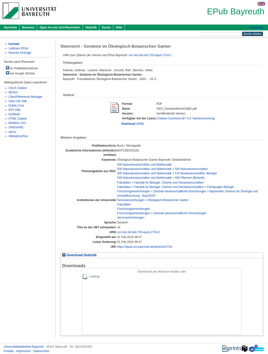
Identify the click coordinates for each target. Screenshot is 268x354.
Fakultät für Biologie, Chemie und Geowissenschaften (169, 182)
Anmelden (256, 27)
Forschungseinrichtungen (133, 191)
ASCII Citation (18, 88)
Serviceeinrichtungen (130, 200)
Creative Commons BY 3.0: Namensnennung (185, 118)
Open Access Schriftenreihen (59, 27)
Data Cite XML (18, 101)
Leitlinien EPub (18, 48)
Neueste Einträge (20, 52)
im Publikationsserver (22, 68)
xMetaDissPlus (18, 136)
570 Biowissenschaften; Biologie (196, 173)
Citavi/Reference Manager (25, 96)
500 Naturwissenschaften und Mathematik (144, 164)
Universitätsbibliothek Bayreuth (24, 346)
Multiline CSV (17, 123)
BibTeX (13, 92)
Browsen (28, 27)
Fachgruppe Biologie (220, 187)
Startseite (10, 27)
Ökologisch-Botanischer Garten (168, 200)
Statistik (91, 27)
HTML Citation (18, 118)
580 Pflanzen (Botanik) (189, 177)
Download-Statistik (79, 255)
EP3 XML (15, 110)
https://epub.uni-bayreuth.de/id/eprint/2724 (144, 246)
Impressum (23, 351)
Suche (106, 27)
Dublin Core (16, 105)
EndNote (14, 114)
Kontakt (9, 351)
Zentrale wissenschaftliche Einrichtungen (179, 191)
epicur (13, 131)
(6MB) (132, 123)
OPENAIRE (16, 127)
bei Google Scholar (20, 73)
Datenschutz (41, 351)
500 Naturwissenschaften (191, 169)
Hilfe (119, 27)
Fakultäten (124, 182)
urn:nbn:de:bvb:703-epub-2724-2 (150, 55)
